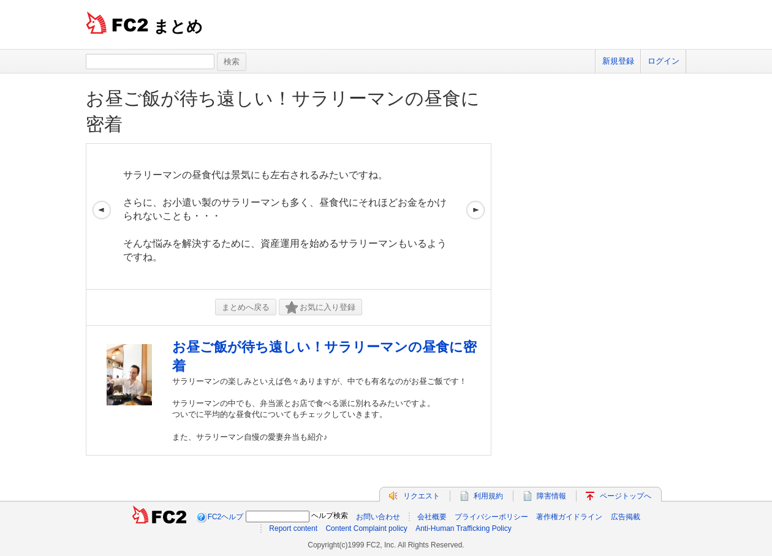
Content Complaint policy (366, 528)
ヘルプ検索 (329, 515)
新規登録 (618, 61)
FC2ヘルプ (226, 517)
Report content (293, 528)
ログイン (663, 61)
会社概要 (432, 517)
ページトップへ (625, 496)
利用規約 (488, 496)
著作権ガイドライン (569, 517)
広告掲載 (625, 517)
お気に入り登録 (320, 307)
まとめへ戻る (246, 307)
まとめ (178, 26)
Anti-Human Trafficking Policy (463, 528)
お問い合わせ (378, 517)
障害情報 (551, 496)
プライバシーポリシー (491, 517)
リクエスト (421, 496)
